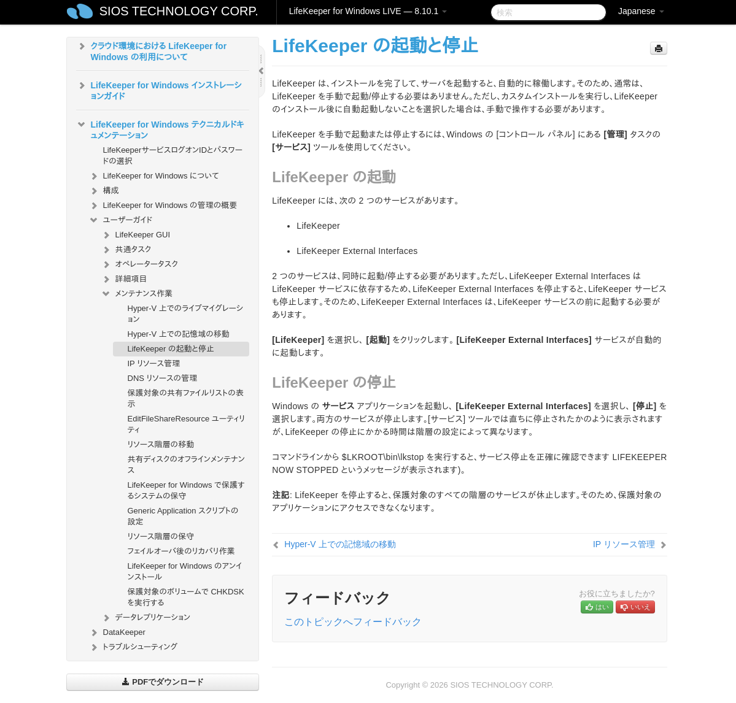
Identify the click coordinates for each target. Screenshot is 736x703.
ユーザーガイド (120, 220)
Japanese (641, 11)
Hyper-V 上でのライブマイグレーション (186, 314)
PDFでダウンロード (163, 681)
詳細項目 (124, 279)
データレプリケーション (146, 617)
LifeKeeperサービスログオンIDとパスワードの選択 (172, 155)
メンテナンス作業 (137, 293)
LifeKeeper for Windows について (153, 176)
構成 (103, 190)
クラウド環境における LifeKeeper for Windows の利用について (151, 50)
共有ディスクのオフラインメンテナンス (186, 465)
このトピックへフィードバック (353, 622)
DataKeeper (116, 632)
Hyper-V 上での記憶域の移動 (179, 334)
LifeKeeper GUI (136, 235)
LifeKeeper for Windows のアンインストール (185, 571)
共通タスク (126, 249)
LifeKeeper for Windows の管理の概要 (163, 205)
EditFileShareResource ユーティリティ (187, 424)
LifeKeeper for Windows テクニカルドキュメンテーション (160, 128)
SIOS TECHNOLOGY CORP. (178, 11)
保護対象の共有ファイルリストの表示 (186, 398)
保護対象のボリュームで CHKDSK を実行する (186, 597)
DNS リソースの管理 (163, 378)
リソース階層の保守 (161, 536)
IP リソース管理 (154, 363)
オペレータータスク (139, 264)
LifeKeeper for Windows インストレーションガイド (159, 89)
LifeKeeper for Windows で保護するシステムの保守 (186, 490)
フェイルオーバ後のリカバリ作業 (181, 551)
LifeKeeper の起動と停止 (171, 348)
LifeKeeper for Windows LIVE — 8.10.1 (368, 11)
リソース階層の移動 (161, 444)
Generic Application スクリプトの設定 (183, 516)
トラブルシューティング (133, 647)
